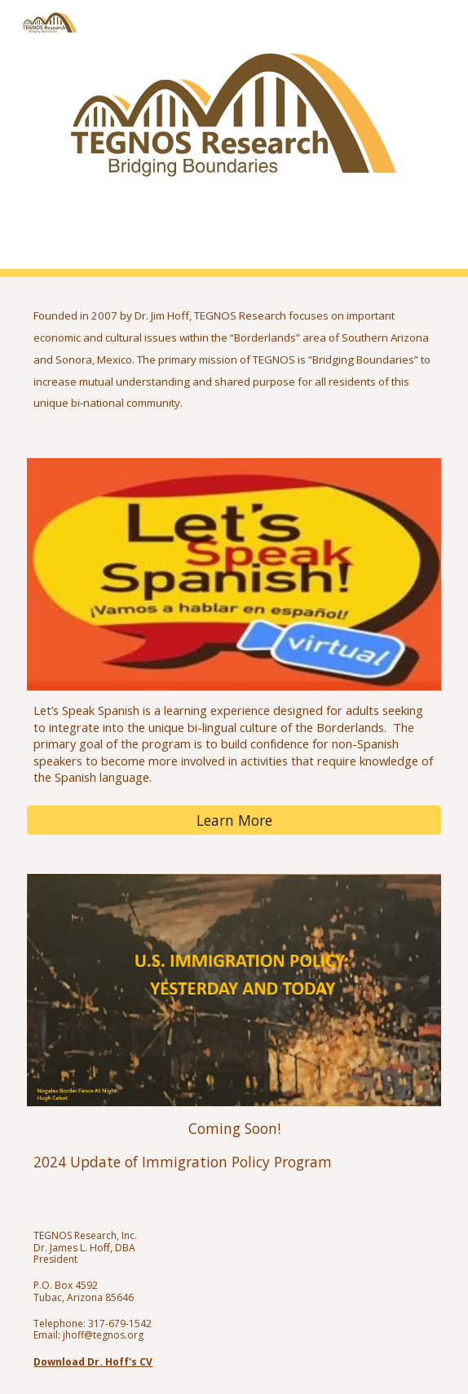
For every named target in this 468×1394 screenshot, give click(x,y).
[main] (233, 358)
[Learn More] (233, 820)
